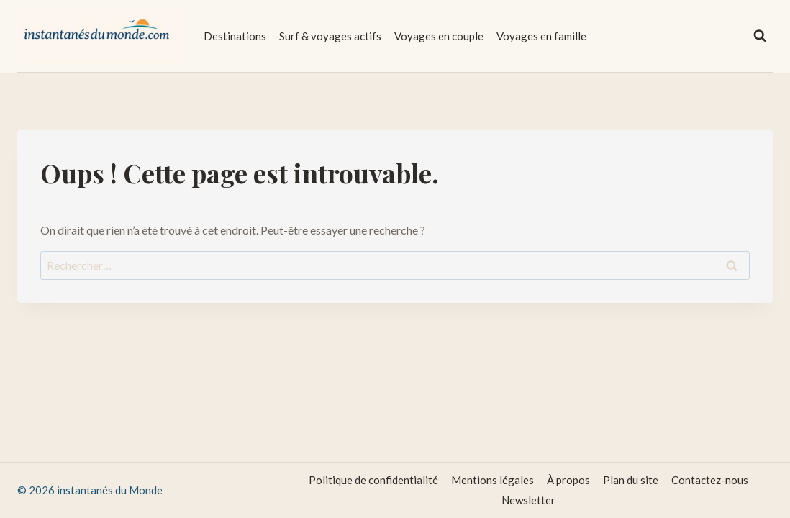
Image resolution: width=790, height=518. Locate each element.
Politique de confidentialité (373, 479)
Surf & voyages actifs (330, 35)
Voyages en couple (438, 35)
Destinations (235, 35)
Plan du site (630, 479)
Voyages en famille (541, 35)
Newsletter (528, 500)
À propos (568, 479)
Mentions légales (492, 479)
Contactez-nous (709, 479)
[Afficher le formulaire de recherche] (760, 36)
